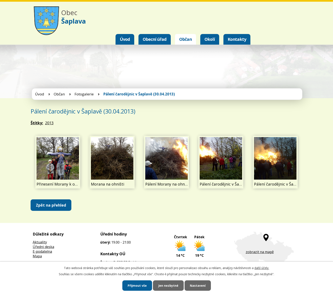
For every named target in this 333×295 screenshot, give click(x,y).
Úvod (125, 39)
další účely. (261, 268)
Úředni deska (43, 246)
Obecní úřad (154, 39)
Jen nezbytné (168, 286)
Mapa (37, 256)
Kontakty (237, 39)
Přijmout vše (137, 286)
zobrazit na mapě (260, 252)
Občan (185, 39)
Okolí (210, 39)
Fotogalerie (84, 94)
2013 (49, 122)
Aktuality (40, 242)
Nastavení (198, 286)
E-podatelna (42, 251)
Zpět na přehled (51, 205)
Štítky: (37, 122)
